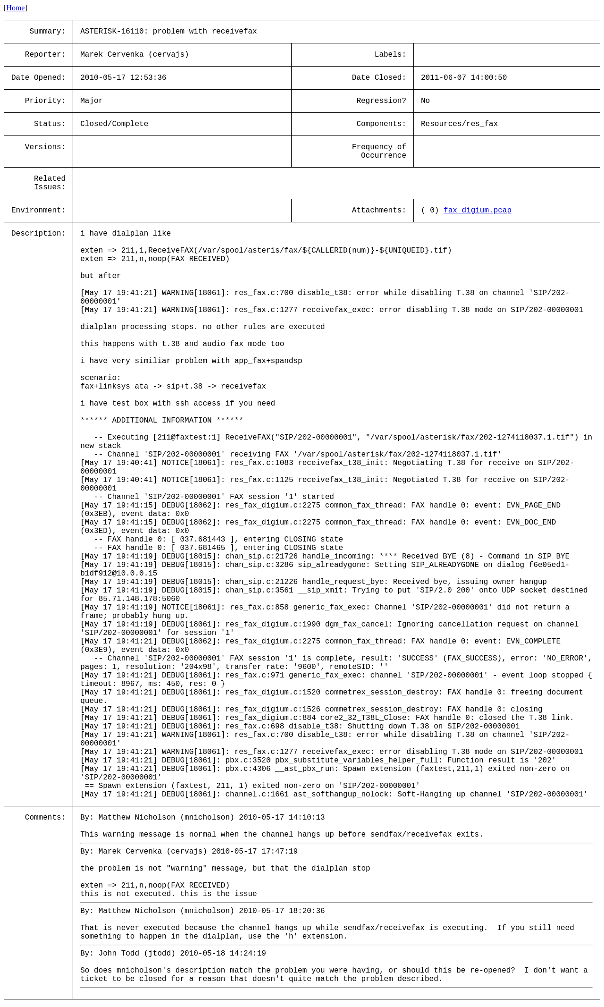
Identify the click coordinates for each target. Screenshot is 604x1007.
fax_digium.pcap (478, 210)
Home (15, 8)
